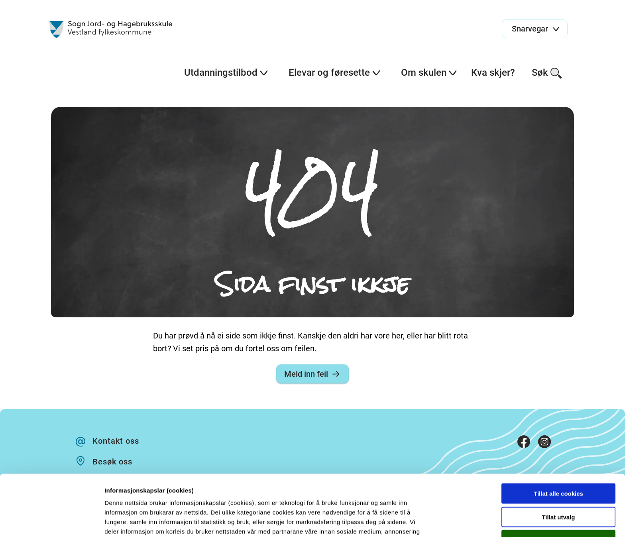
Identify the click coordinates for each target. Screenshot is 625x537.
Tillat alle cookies (558, 438)
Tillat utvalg (558, 461)
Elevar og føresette (335, 72)
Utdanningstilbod (226, 72)
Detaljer (424, 521)
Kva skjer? (493, 72)
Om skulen (429, 72)
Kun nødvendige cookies (558, 485)
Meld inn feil (312, 374)
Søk (547, 73)
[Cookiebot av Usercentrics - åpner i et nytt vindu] (51, 521)
